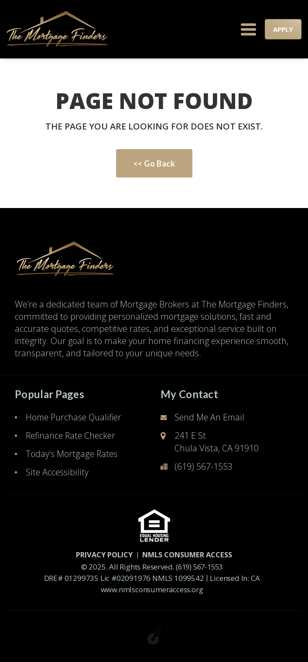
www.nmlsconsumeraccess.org (152, 589)
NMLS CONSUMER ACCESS (189, 555)
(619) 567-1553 (204, 466)
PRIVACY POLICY (100, 555)
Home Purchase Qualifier (75, 417)
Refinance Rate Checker (72, 435)
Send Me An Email (210, 417)
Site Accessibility (57, 472)
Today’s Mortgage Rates (72, 454)
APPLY (283, 29)
